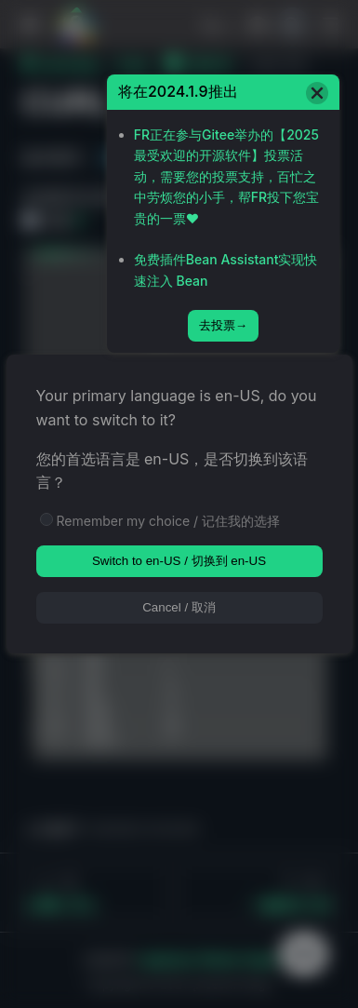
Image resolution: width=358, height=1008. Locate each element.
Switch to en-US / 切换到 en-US (179, 561)
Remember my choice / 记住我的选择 (169, 521)
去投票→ (223, 325)
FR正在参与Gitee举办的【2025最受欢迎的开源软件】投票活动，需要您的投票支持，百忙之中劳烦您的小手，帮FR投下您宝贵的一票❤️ (226, 176)
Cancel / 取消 (179, 607)
